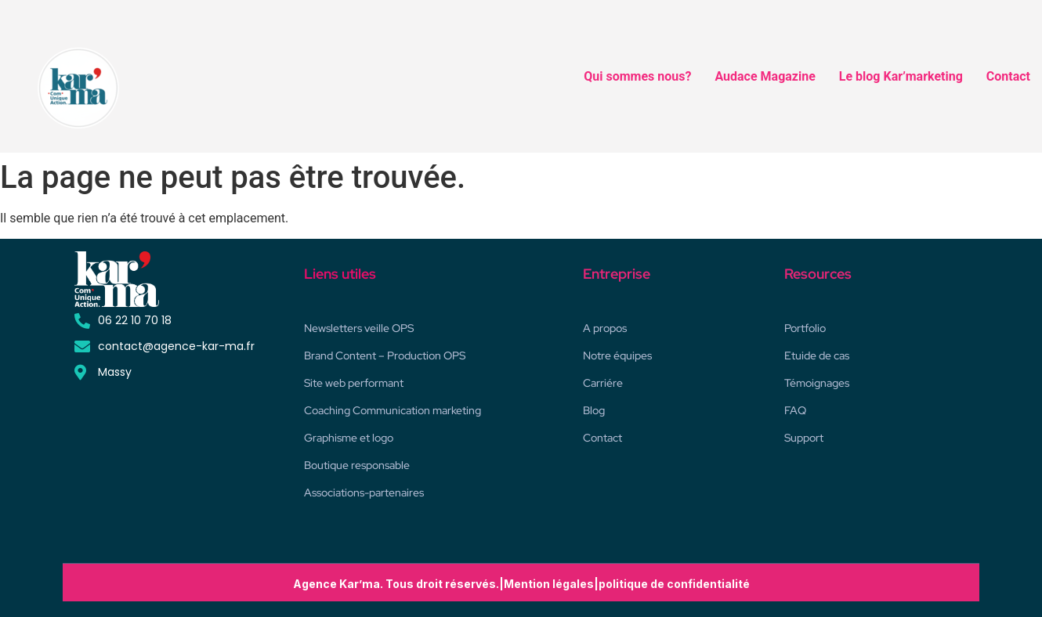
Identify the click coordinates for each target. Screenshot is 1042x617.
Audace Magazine (765, 76)
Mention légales (549, 583)
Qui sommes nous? (637, 76)
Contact (1008, 76)
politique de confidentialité (674, 583)
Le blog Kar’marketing (901, 76)
